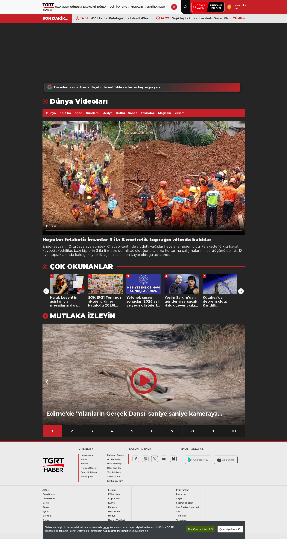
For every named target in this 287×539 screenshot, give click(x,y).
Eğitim (45, 511)
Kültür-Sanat (114, 494)
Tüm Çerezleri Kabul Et (200, 529)
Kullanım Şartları (115, 455)
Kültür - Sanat (126, 113)
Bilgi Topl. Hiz (114, 468)
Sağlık (179, 498)
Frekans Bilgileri (89, 468)
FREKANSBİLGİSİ (216, 7)
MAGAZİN (137, 6)
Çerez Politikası (89, 472)
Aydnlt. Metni (113, 476)
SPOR (125, 6)
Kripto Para (114, 498)
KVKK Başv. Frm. (115, 481)
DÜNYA (101, 6)
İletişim (84, 464)
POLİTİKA (114, 6)
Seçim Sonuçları (184, 503)
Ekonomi (47, 516)
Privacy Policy (114, 464)
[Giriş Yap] (174, 7)
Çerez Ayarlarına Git (230, 529)
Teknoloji (147, 113)
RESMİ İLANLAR (155, 6)
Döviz (45, 503)
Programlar (182, 490)
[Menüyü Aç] (168, 7)
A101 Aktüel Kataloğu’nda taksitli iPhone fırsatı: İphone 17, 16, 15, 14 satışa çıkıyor (121, 18)
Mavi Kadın (114, 511)
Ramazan (181, 494)
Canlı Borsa (48, 494)
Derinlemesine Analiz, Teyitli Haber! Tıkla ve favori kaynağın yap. (103, 87)
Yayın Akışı (181, 520)
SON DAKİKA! (55, 18)
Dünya (51, 113)
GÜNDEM (76, 6)
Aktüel (45, 490)
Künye (84, 459)
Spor (78, 113)
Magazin (164, 113)
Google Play (198, 459)
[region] (144, 530)
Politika (65, 113)
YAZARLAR (61, 6)
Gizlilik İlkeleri (114, 459)
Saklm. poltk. (87, 476)
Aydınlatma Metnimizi (116, 530)
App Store (225, 459)
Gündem (92, 113)
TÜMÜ (239, 18)
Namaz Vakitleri (116, 520)
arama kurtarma (167, 251)
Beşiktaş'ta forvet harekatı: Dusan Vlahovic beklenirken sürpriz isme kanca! (201, 18)
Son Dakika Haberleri (187, 507)
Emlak (45, 520)
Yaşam (180, 113)
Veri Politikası (114, 472)
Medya (107, 113)
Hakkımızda (87, 455)
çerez (106, 527)
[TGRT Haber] (48, 7)
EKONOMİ (89, 6)
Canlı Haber (48, 498)
